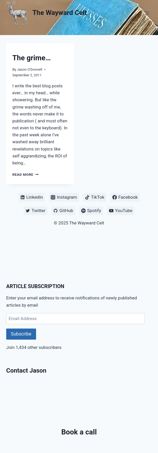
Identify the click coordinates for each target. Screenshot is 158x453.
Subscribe (21, 334)
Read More (25, 174)
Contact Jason (26, 370)
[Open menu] (147, 13)
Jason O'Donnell (29, 69)
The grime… (31, 58)
